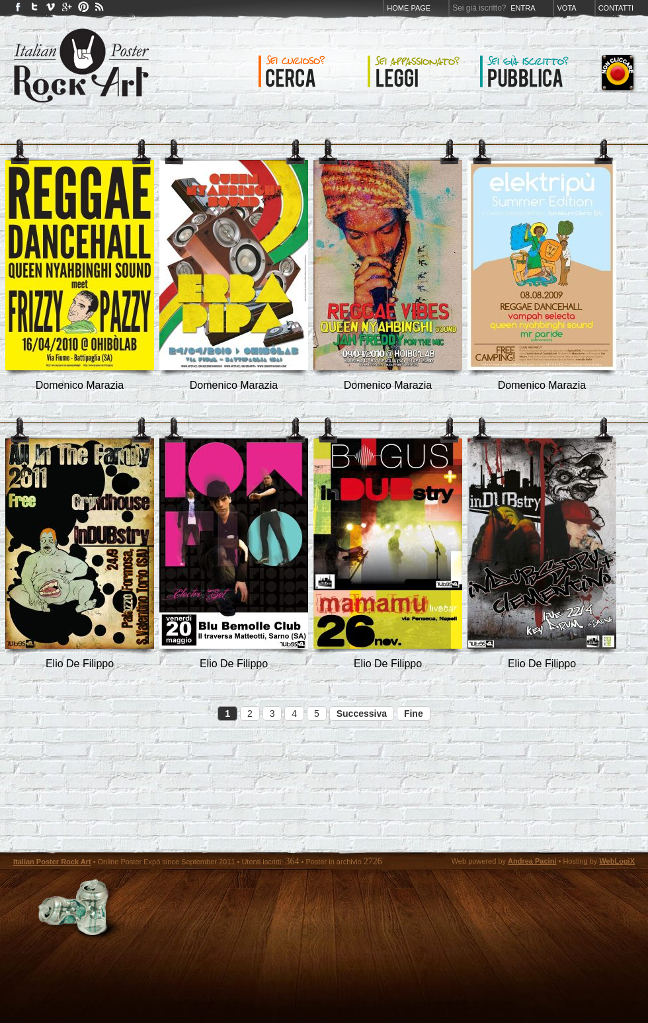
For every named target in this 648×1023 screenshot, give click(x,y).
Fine (413, 713)
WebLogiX (617, 861)
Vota (566, 8)
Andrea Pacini (532, 861)
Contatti (615, 8)
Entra (522, 8)
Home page (408, 8)
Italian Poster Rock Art (52, 862)
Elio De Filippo (80, 663)
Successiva (362, 713)
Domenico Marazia (80, 385)
